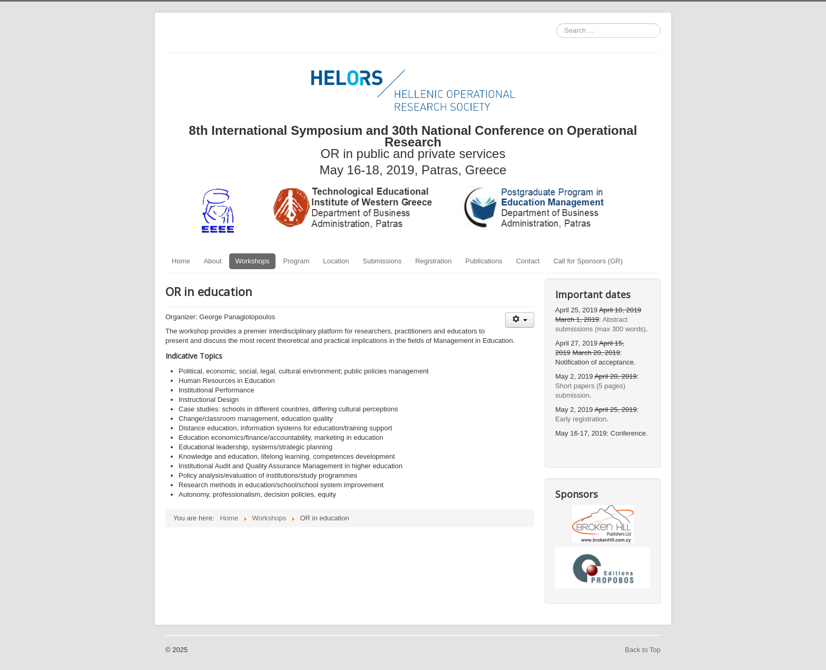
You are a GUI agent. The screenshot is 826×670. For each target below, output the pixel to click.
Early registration (581, 419)
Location (336, 261)
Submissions (381, 261)
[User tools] (519, 320)
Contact (528, 261)
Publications (484, 261)
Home (181, 261)
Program (296, 261)
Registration (433, 261)
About (213, 261)
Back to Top (643, 650)
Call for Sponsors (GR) (587, 261)
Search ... (556, 23)
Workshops (252, 261)
